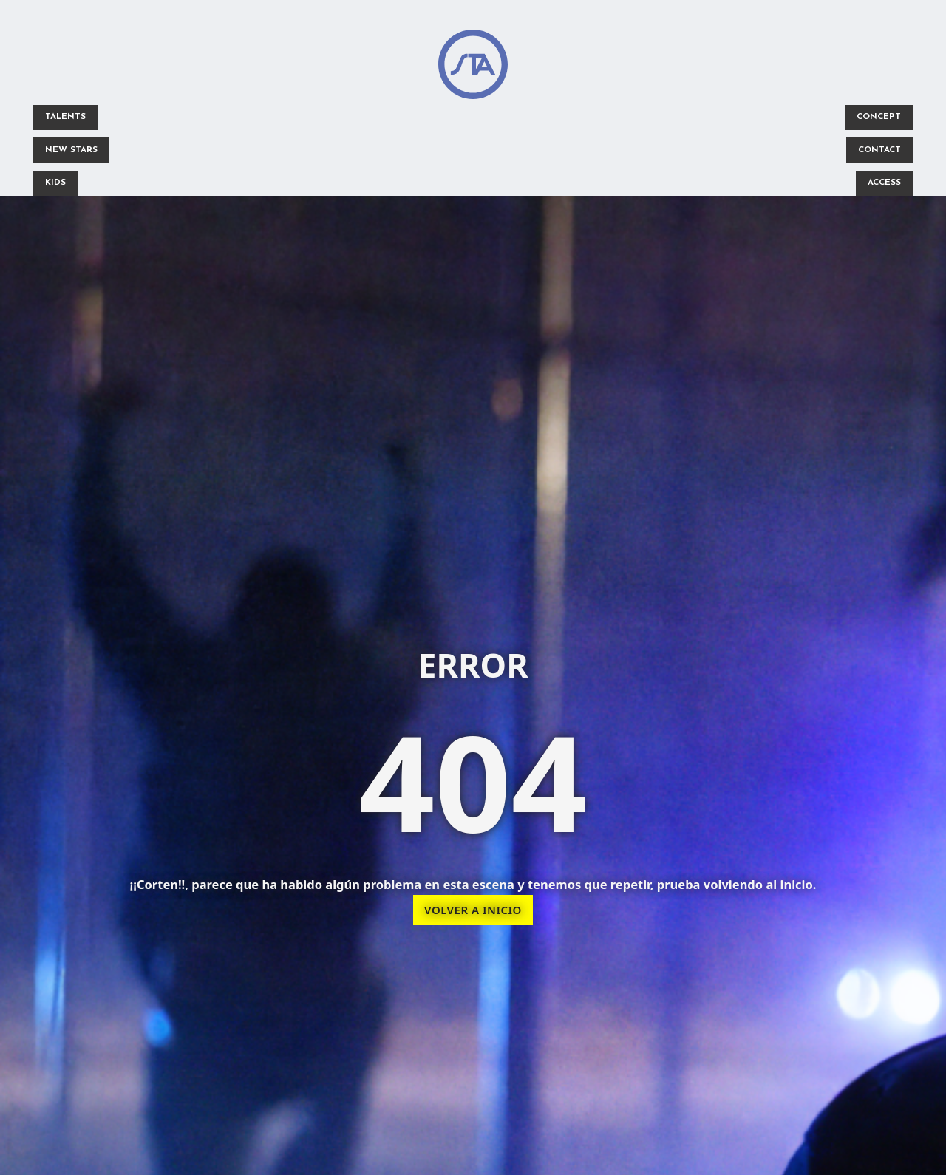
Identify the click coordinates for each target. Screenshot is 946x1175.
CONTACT (876, 152)
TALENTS (68, 118)
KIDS (57, 186)
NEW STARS (73, 152)
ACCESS (881, 186)
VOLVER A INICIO (473, 912)
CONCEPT (875, 118)
